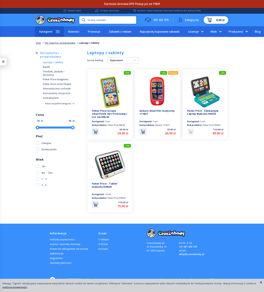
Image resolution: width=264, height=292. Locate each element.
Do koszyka (95, 131)
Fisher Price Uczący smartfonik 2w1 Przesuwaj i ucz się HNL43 (109, 114)
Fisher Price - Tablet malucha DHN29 (104, 185)
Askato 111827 (162, 125)
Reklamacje (56, 253)
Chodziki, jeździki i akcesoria (53, 73)
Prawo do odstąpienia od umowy (69, 248)
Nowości (73, 31)
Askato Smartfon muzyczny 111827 (157, 112)
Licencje (193, 31)
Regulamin (56, 258)
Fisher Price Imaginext (56, 79)
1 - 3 (41, 179)
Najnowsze (116, 60)
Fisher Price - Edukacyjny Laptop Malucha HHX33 (202, 112)
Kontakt (103, 248)
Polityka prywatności (62, 239)
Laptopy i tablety (53, 62)
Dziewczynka (46, 149)
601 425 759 (190, 246)
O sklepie (103, 239)
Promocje (94, 31)
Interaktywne (51, 97)
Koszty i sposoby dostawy (65, 244)
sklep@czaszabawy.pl (191, 254)
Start (38, 42)
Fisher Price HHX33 (211, 125)
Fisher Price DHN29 (117, 198)
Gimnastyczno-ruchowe (57, 88)
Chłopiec (43, 143)
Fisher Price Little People (57, 84)
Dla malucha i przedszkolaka (50, 55)
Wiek (213, 31)
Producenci (236, 31)
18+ (41, 166)
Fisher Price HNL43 (116, 125)
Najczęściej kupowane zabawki (160, 31)
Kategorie (45, 31)
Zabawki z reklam (120, 31)
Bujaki (46, 66)
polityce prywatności (15, 287)
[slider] (37, 127)
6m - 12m (44, 172)
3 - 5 (41, 185)
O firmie (103, 244)
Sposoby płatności (60, 262)
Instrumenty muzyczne (56, 93)
